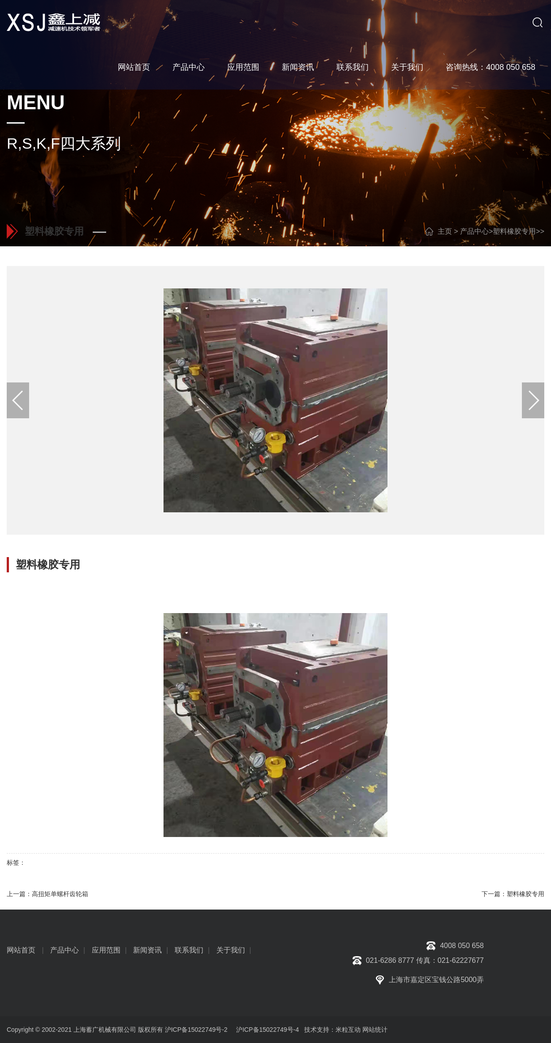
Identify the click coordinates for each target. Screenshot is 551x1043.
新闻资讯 (298, 67)
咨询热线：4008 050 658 (490, 67)
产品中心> (476, 231)
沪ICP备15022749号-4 (267, 1029)
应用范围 (243, 67)
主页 (445, 231)
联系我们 (352, 67)
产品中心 (188, 67)
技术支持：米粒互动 (331, 1029)
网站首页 (134, 67)
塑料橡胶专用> (516, 231)
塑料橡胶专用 (525, 893)
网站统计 (374, 1029)
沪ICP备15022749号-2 (196, 1029)
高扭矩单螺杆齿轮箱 (60, 893)
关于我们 (407, 67)
